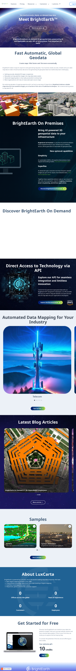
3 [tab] (38, 400)
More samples (38, 557)
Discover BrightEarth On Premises (52, 189)
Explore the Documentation (50, 302)
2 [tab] (36, 400)
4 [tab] (39, 400)
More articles (37, 502)
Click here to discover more (62, 161)
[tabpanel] (37, 362)
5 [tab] (41, 400)
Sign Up (44, 655)
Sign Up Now (38, 408)
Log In (74, 4)
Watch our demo (38, 28)
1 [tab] (34, 400)
